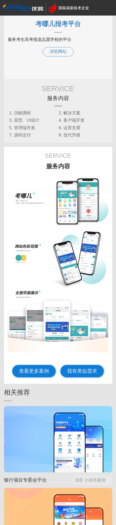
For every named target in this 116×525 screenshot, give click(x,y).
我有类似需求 (82, 371)
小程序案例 (95, 480)
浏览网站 (58, 51)
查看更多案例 (34, 371)
